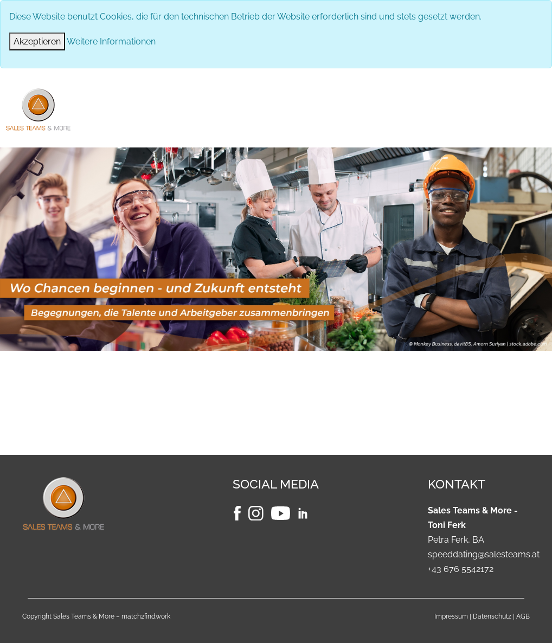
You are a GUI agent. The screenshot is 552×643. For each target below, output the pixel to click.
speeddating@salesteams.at (484, 554)
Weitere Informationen (111, 41)
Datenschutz (492, 616)
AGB (523, 616)
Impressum (451, 616)
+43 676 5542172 (460, 569)
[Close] (37, 41)
